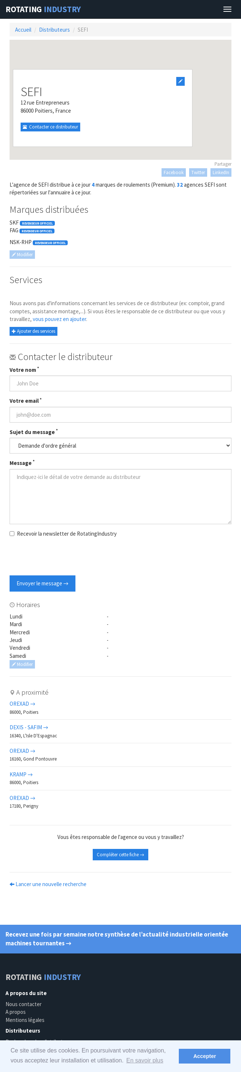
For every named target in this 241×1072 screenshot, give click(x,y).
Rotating (43, 9)
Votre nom (24, 369)
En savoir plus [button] (144, 1060)
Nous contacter (24, 1004)
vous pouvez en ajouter (59, 318)
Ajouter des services (33, 331)
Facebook (174, 172)
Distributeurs (54, 29)
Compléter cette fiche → (120, 854)
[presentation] (65, 557)
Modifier (22, 254)
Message (22, 462)
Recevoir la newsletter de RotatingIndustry (63, 533)
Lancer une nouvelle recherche (48, 884)
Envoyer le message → (42, 583)
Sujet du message (34, 432)
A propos (16, 1011)
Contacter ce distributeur (50, 127)
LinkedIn (221, 172)
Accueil (23, 29)
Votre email (26, 400)
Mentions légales (25, 1019)
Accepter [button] (204, 1056)
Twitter (198, 172)
